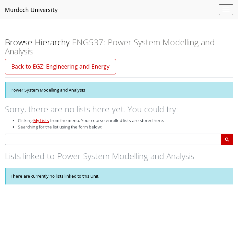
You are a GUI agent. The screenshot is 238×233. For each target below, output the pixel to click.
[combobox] (113, 139)
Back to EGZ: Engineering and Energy (60, 66)
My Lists (41, 120)
